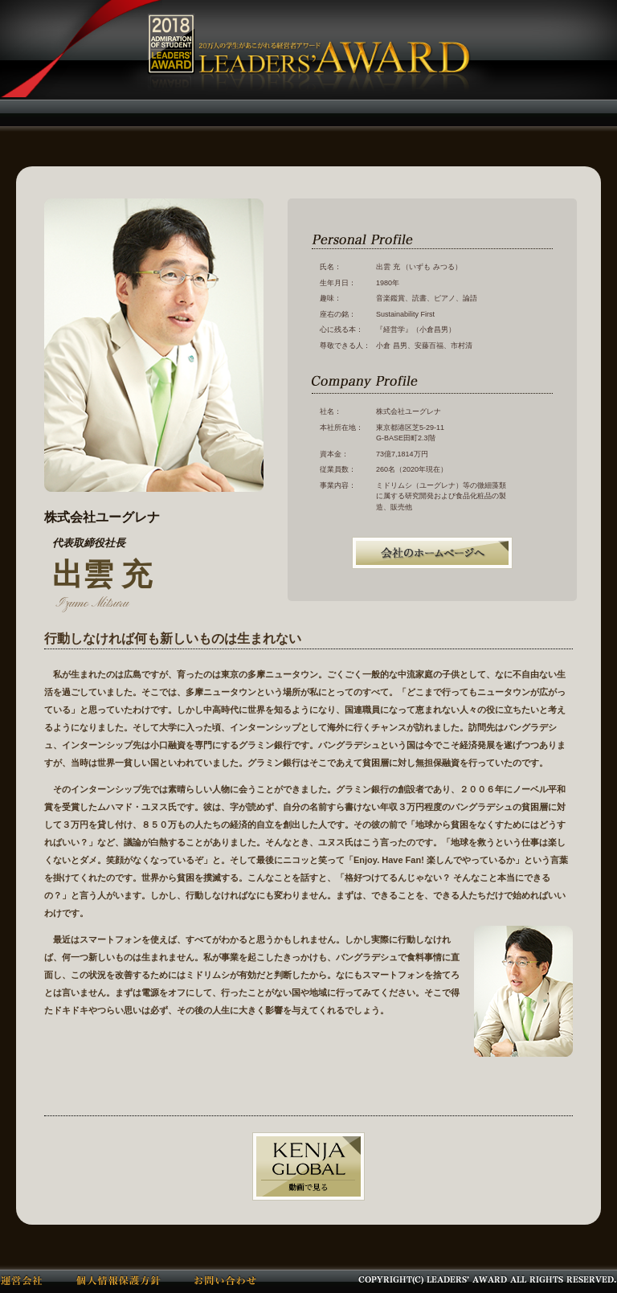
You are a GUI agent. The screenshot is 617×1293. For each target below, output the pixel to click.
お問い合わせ (225, 1279)
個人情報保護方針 (118, 1279)
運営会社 (21, 1279)
